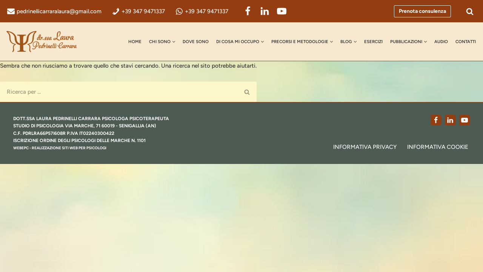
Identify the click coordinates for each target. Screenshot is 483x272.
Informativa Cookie (432, 254)
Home (101, 37)
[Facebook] (281, 11)
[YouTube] (314, 11)
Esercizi (372, 37)
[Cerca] (470, 11)
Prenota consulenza (422, 11)
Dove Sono (169, 37)
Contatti (106, 46)
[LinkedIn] (298, 11)
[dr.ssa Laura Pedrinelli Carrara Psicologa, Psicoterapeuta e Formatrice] (43, 41)
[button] (145, 37)
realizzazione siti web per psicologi (80, 255)
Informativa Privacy (347, 254)
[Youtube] (464, 226)
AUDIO (450, 37)
